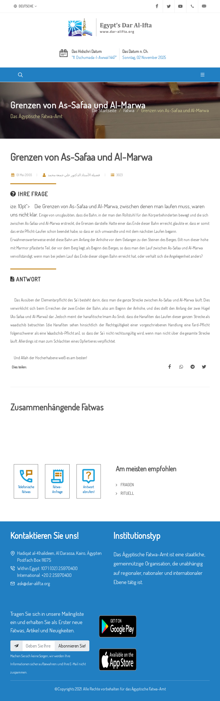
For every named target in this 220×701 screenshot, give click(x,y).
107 (44, 568)
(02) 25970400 (64, 568)
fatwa (128, 110)
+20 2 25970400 (57, 575)
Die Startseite (104, 110)
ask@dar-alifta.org (33, 583)
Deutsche (25, 6)
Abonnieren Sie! (72, 646)
